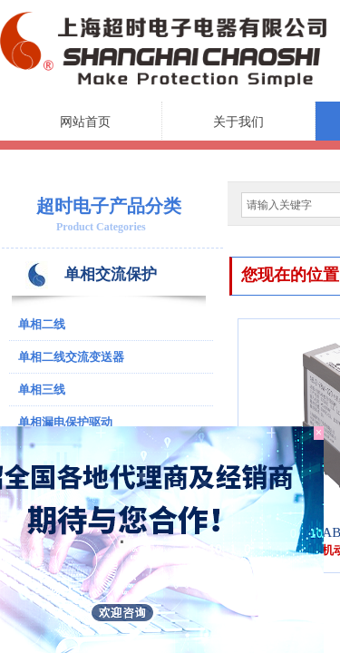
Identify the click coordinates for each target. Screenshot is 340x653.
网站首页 (85, 122)
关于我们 (238, 122)
